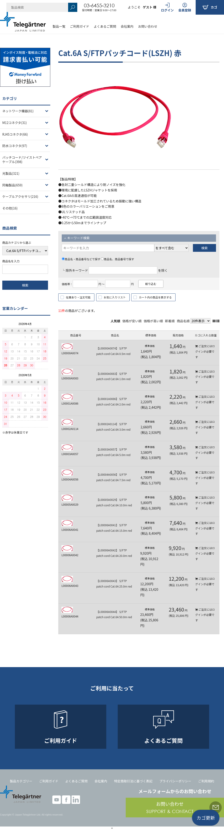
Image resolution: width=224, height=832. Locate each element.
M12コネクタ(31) (14, 122)
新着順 (170, 321)
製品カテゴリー (21, 781)
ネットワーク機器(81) (18, 111)
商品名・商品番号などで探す (81, 259)
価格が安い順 (131, 321)
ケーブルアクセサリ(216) (20, 196)
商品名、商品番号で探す (117, 259)
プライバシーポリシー (175, 781)
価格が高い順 (153, 321)
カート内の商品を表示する (155, 297)
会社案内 (127, 26)
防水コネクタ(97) (14, 145)
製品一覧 (59, 26)
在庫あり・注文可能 (78, 297)
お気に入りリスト (115, 297)
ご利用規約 (206, 781)
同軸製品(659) (12, 185)
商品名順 (183, 321)
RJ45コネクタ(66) (15, 134)
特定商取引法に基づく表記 (133, 781)
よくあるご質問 (105, 26)
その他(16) (10, 208)
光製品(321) (10, 173)
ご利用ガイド (79, 26)
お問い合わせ (147, 26)
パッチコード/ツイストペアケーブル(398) (22, 159)
